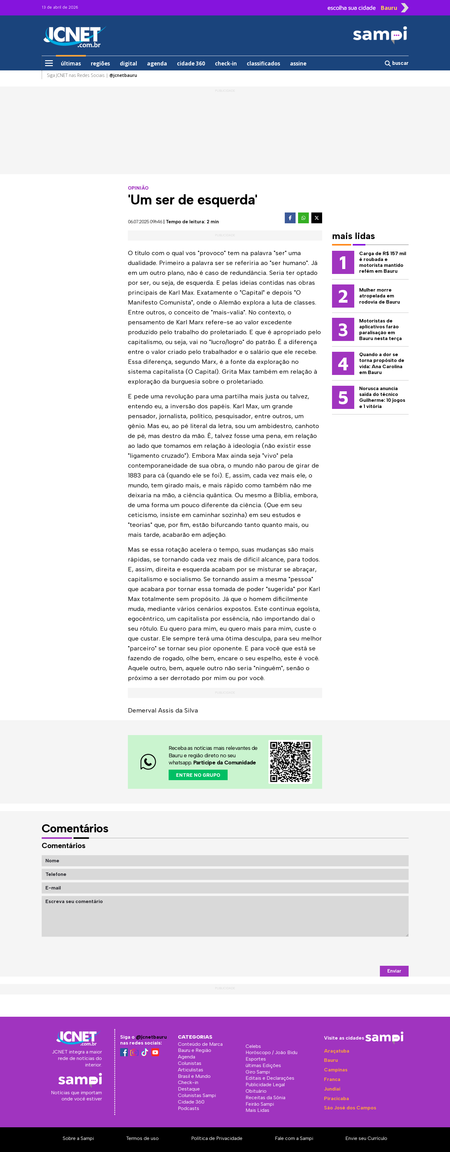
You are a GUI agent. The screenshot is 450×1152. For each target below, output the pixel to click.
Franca (332, 1079)
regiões (100, 63)
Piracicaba (336, 1098)
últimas (71, 63)
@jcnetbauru (151, 1037)
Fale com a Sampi (294, 1138)
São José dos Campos (350, 1108)
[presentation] (362, 951)
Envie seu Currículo (366, 1138)
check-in (226, 63)
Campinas (335, 1070)
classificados (263, 63)
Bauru (331, 1060)
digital (128, 63)
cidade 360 (191, 63)
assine (298, 63)
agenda (157, 63)
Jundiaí (332, 1089)
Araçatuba (336, 1051)
